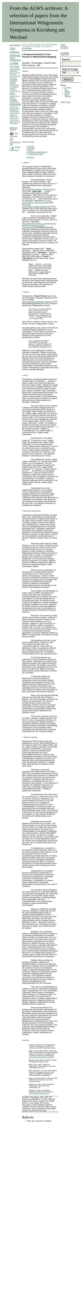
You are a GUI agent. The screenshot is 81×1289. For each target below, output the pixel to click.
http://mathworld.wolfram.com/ (39, 1093)
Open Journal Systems (64, 46)
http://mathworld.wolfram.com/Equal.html (38, 189)
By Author (67, 90)
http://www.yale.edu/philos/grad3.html (37, 302)
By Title (67, 93)
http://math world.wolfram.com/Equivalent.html (36, 202)
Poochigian (27, 48)
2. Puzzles (31, 148)
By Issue (68, 87)
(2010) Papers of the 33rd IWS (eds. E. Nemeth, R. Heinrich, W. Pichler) (40, 45)
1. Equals (30, 146)
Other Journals (68, 95)
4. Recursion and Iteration (37, 152)
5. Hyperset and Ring (35, 154)
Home (24, 45)
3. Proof (30, 150)
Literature (30, 157)
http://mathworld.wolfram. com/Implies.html (39, 223)
